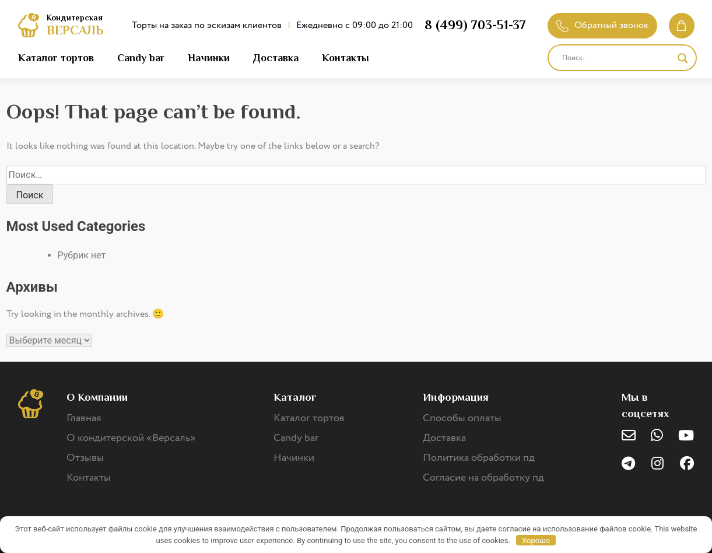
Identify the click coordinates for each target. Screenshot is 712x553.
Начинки (209, 58)
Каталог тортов (56, 58)
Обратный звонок (602, 25)
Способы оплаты (462, 418)
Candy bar (140, 58)
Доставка (276, 58)
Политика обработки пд (479, 458)
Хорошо (536, 540)
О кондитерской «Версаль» (131, 438)
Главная (83, 418)
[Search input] (617, 58)
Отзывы (85, 458)
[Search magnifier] (683, 58)
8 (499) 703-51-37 (475, 25)
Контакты (345, 58)
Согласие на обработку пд (483, 477)
